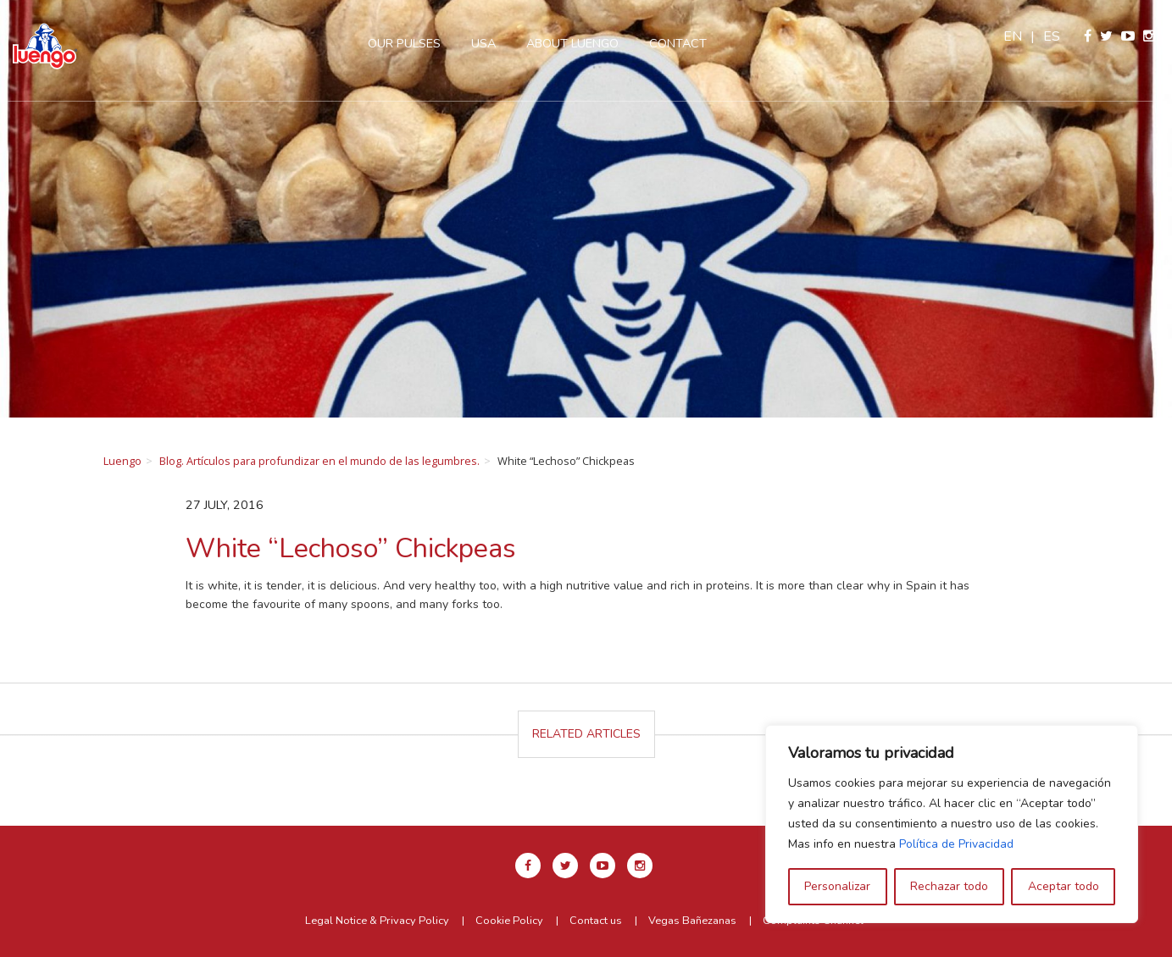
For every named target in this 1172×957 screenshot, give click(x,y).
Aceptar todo (1063, 886)
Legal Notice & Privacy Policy (377, 920)
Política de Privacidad (956, 844)
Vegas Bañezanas (692, 920)
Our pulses (404, 43)
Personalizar (837, 886)
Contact (678, 43)
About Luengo (572, 43)
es (1051, 36)
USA (483, 43)
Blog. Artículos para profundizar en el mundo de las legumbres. (319, 460)
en (1012, 36)
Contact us (595, 920)
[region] (951, 824)
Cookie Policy (509, 920)
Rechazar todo (949, 886)
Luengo (122, 460)
